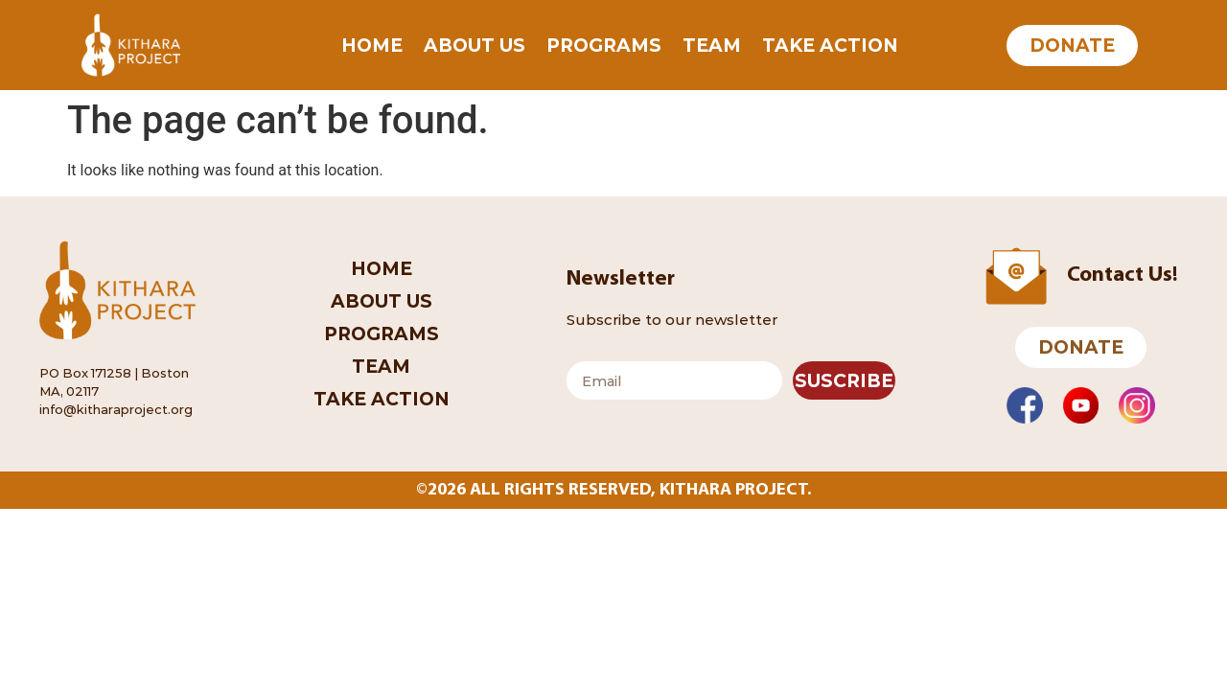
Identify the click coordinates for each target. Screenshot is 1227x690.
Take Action (830, 45)
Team (712, 45)
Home (372, 45)
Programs (603, 45)
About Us (474, 45)
